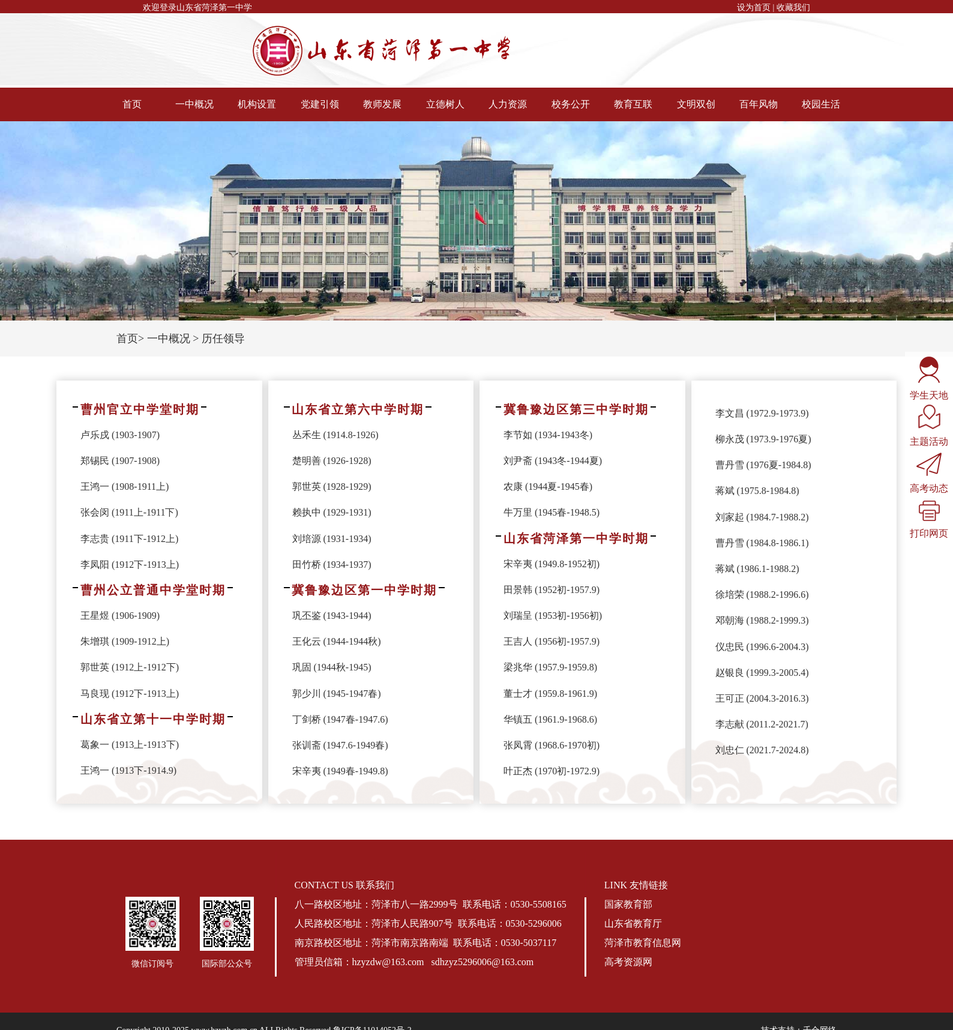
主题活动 (929, 425)
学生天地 (929, 378)
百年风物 (758, 104)
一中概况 (194, 104)
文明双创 (696, 104)
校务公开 (571, 104)
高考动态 (929, 473)
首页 (132, 104)
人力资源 (508, 104)
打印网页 (929, 519)
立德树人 (445, 104)
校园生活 (821, 104)
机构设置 (257, 104)
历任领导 (223, 339)
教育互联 (633, 104)
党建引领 (320, 104)
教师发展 (382, 104)
